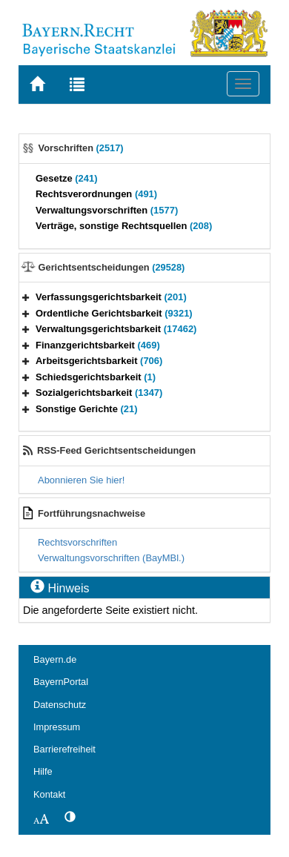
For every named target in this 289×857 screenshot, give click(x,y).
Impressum (56, 726)
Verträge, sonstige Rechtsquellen (124, 225)
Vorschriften (81, 147)
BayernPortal (60, 681)
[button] (26, 296)
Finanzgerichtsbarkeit (98, 345)
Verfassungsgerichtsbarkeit (111, 296)
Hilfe (43, 771)
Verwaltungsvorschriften (107, 210)
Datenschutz (59, 704)
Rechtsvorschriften (77, 542)
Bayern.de (54, 659)
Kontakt (49, 794)
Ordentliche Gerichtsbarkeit (114, 313)
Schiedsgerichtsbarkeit (96, 377)
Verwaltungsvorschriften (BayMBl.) (111, 557)
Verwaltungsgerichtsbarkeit (116, 328)
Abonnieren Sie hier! (81, 480)
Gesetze (67, 178)
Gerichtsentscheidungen (112, 267)
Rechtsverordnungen (96, 193)
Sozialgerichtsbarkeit (99, 392)
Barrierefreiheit (64, 749)
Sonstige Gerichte (87, 408)
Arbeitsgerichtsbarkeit (99, 360)
